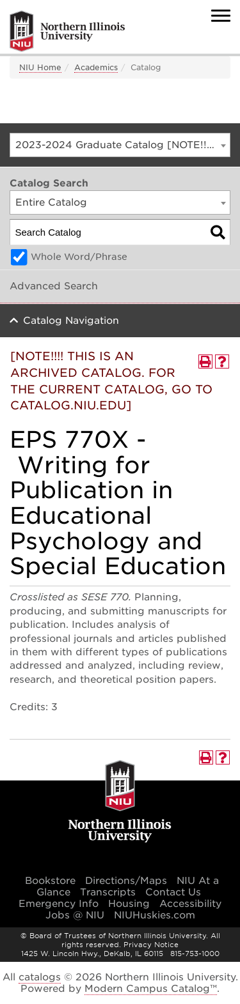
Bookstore (50, 880)
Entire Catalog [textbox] (51, 202)
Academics (96, 67)
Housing (129, 903)
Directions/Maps (126, 880)
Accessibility (190, 903)
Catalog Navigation (71, 320)
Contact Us (173, 892)
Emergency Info (59, 903)
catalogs (40, 977)
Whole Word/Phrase (79, 257)
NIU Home (40, 67)
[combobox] (120, 145)
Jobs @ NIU (74, 915)
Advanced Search (54, 286)
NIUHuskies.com (154, 915)
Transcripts (108, 892)
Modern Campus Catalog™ (150, 988)
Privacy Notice (151, 944)
